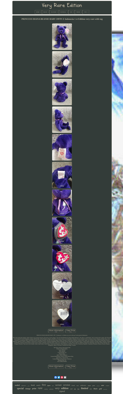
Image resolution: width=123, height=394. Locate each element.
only (53, 385)
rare (40, 388)
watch (38, 385)
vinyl (77, 385)
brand (73, 385)
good (28, 385)
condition (46, 389)
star (91, 389)
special (20, 388)
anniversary (105, 389)
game (93, 385)
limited (84, 388)
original (89, 385)
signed (62, 391)
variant (58, 385)
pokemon (51, 389)
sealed (17, 385)
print (34, 388)
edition (64, 388)
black (95, 389)
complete (107, 385)
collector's (23, 385)
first (44, 384)
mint (102, 385)
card (71, 389)
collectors (83, 385)
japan (48, 385)
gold (100, 389)
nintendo (98, 385)
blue (78, 389)
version (66, 385)
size (75, 389)
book (33, 385)
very (57, 388)
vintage (28, 389)
